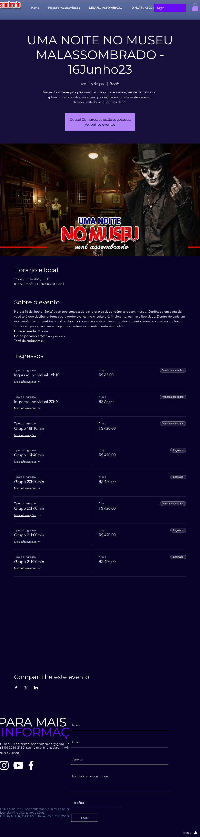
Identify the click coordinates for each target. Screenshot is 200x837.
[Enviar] (84, 818)
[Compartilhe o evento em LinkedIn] (36, 687)
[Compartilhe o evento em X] (26, 687)
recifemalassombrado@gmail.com (44, 744)
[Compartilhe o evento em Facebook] (16, 687)
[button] (195, 7)
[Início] (186, 832)
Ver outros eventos (100, 124)
